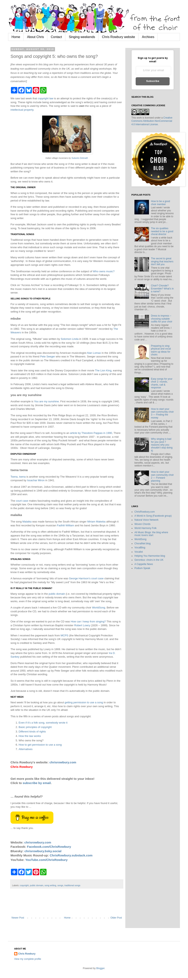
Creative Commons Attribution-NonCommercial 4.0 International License (151, 121)
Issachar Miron (35, 480)
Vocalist (138, 551)
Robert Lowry (82, 625)
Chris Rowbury (26, 953)
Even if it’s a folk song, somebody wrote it (43, 722)
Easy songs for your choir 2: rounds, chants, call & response (161, 383)
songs (60, 885)
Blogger (100, 968)
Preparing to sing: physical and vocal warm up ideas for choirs (161, 350)
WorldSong (98, 607)
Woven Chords (142, 524)
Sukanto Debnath (79, 158)
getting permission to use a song (84, 702)
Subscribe (152, 81)
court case (22, 500)
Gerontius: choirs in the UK (148, 559)
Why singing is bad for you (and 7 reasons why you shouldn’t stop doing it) (162, 445)
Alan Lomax (94, 352)
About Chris (35, 37)
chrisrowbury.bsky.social (42, 851)
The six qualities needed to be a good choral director (162, 231)
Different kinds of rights (32, 731)
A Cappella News (143, 564)
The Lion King (103, 370)
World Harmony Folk (145, 528)
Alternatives (26, 749)
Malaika (27, 521)
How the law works (30, 735)
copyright (24, 885)
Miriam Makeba (96, 521)
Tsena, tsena (18, 476)
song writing (50, 885)
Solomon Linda (69, 338)
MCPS (64, 635)
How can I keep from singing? (88, 621)
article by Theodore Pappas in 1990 (91, 432)
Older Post (116, 917)
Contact (56, 37)
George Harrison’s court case (86, 578)
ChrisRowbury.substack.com (71, 855)
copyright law (45, 98)
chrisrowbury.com (62, 762)
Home (16, 37)
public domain (57, 593)
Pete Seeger (47, 356)
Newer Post (18, 917)
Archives (148, 37)
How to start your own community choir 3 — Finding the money (162, 413)
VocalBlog (139, 547)
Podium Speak (142, 568)
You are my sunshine (46, 401)
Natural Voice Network (146, 519)
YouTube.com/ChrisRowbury (46, 859)
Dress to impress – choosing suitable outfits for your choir (161, 318)
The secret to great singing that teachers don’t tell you (162, 261)
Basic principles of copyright (35, 727)
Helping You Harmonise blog (149, 555)
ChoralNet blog (142, 543)
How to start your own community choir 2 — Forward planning (162, 476)
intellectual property (22, 109)
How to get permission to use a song (40, 744)
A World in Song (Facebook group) (153, 515)
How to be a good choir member (160, 203)
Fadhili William (65, 525)
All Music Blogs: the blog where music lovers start (151, 534)
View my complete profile (27, 959)
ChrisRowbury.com (144, 511)
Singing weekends (82, 37)
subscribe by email (37, 783)
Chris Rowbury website (118, 37)
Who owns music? (104, 271)
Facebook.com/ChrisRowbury (49, 846)
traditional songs (72, 885)
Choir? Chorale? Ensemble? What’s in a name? (162, 288)
